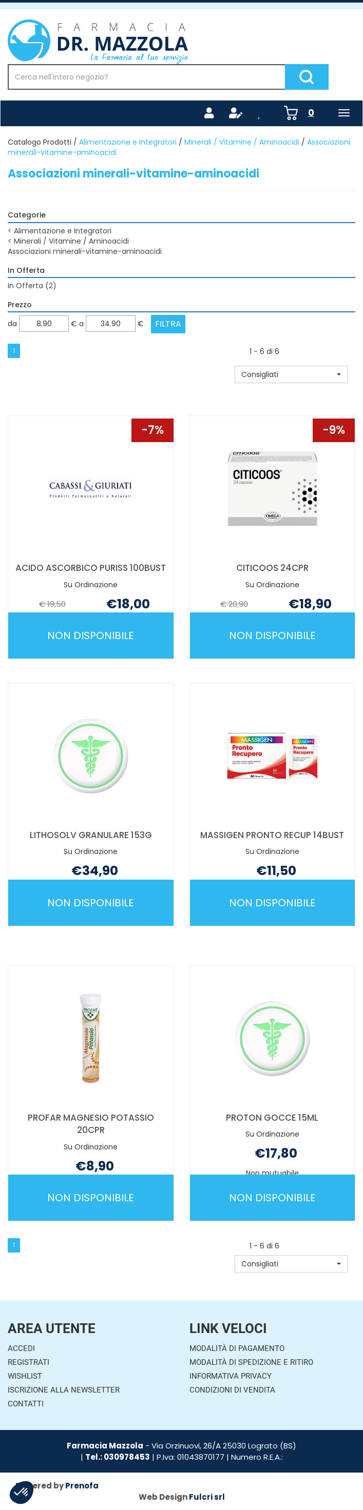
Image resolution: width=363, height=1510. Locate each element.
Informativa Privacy (230, 1376)
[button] (291, 374)
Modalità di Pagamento (236, 1348)
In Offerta (32, 286)
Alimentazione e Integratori (128, 142)
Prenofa (82, 1485)
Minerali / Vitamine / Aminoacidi (241, 142)
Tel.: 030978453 (117, 1457)
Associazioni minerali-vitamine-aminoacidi (85, 251)
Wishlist (25, 1376)
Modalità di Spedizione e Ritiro (251, 1362)
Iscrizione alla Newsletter (64, 1390)
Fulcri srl (207, 1497)
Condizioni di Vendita (232, 1390)
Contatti (26, 1403)
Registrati (28, 1362)
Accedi (21, 1348)
